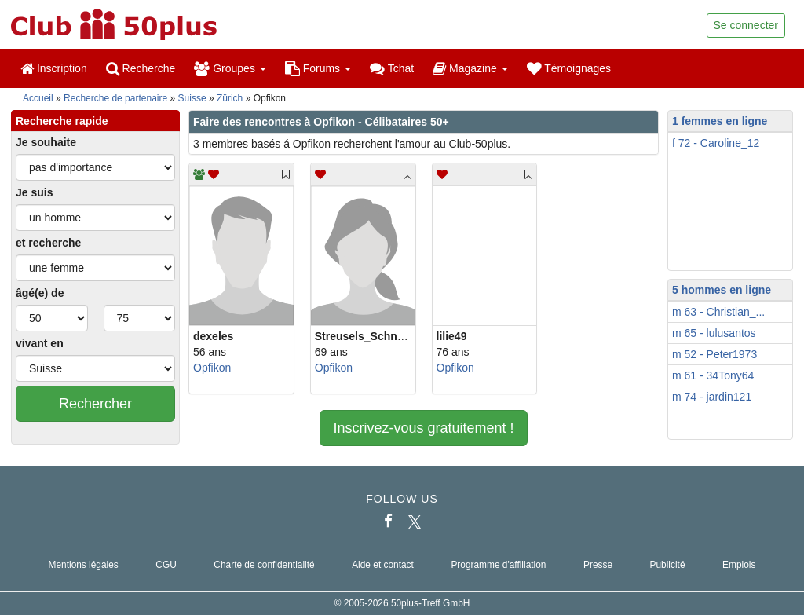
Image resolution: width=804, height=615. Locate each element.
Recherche (141, 68)
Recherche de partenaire (115, 98)
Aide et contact (383, 564)
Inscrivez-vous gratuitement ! (423, 428)
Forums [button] (318, 68)
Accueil (38, 98)
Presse (597, 564)
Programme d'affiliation (498, 564)
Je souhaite (46, 142)
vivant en (40, 343)
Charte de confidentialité (264, 564)
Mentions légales (84, 564)
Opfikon (212, 367)
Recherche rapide (62, 121)
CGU (165, 564)
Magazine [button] (470, 68)
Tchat (392, 68)
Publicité (667, 564)
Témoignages (569, 68)
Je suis (34, 192)
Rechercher (95, 404)
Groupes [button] (229, 68)
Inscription (53, 68)
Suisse (192, 98)
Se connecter (746, 25)
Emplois (738, 564)
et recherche (48, 242)
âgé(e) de (40, 293)
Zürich (230, 98)
